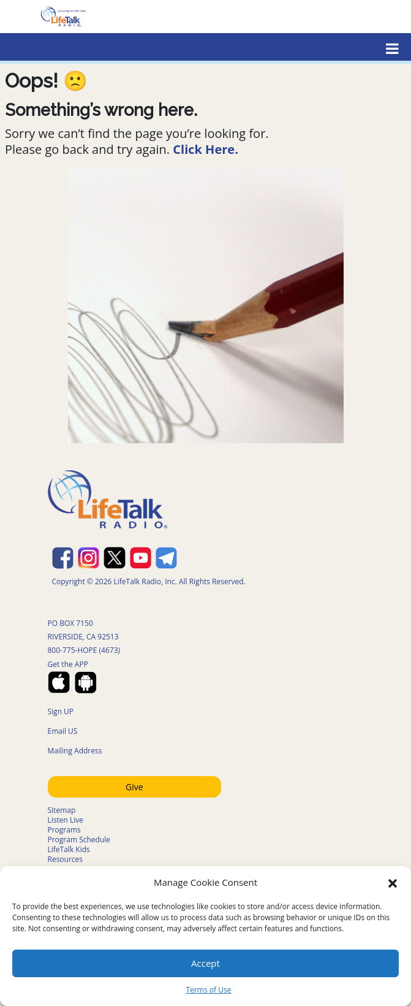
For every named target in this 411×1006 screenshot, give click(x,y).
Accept (205, 963)
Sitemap (62, 810)
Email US (63, 731)
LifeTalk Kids (69, 849)
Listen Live (66, 820)
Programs (64, 830)
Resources (65, 859)
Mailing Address (75, 750)
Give (134, 787)
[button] (392, 882)
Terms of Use (209, 990)
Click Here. (205, 149)
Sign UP (61, 711)
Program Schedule (79, 839)
